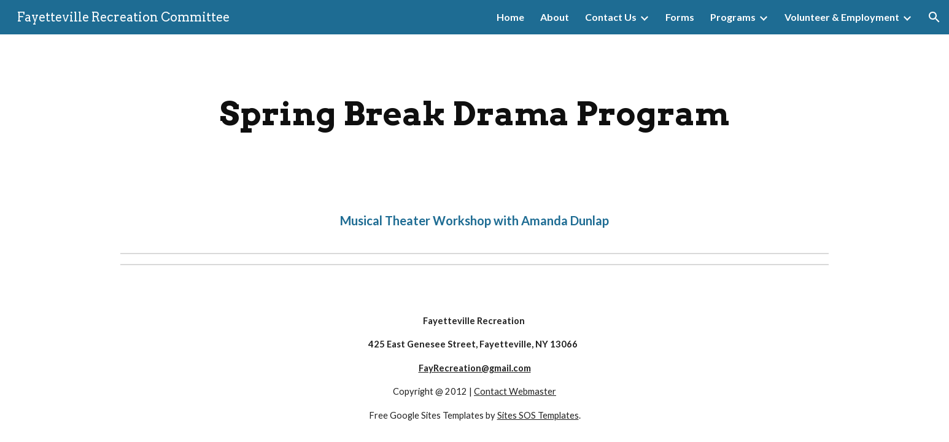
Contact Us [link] (611, 17)
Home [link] (510, 17)
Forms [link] (679, 17)
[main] (474, 113)
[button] (934, 17)
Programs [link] (733, 17)
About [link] (554, 17)
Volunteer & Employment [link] (841, 17)
